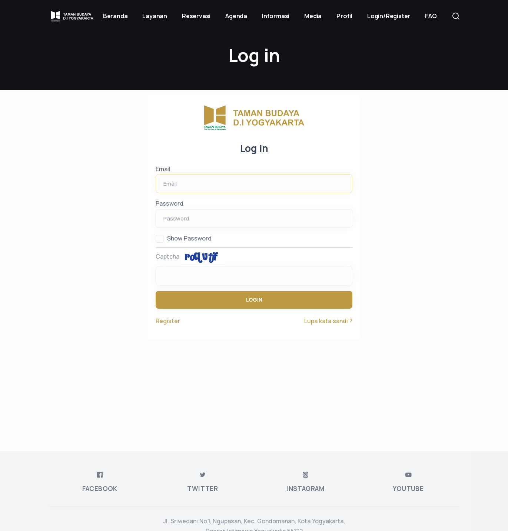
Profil (344, 16)
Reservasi (196, 16)
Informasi (275, 16)
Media (313, 16)
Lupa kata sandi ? (328, 321)
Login (254, 299)
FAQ (430, 16)
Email (163, 169)
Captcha (167, 256)
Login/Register (388, 16)
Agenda (236, 16)
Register (168, 321)
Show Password (189, 238)
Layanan (154, 16)
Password (169, 203)
